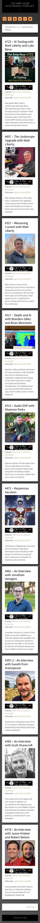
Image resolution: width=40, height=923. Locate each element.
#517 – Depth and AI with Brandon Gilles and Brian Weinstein (18, 319)
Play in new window (20, 92)
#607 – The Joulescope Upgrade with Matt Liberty (20, 140)
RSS (29, 97)
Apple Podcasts (20, 97)
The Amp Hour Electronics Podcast (20, 5)
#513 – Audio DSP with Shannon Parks (19, 407)
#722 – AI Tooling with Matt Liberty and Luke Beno (19, 45)
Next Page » (31, 907)
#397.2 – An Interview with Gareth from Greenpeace (19, 664)
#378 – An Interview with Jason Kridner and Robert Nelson (18, 833)
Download (9, 95)
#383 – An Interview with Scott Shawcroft (19, 743)
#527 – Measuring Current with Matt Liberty (17, 227)
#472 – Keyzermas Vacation (17, 490)
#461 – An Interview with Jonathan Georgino (18, 575)
